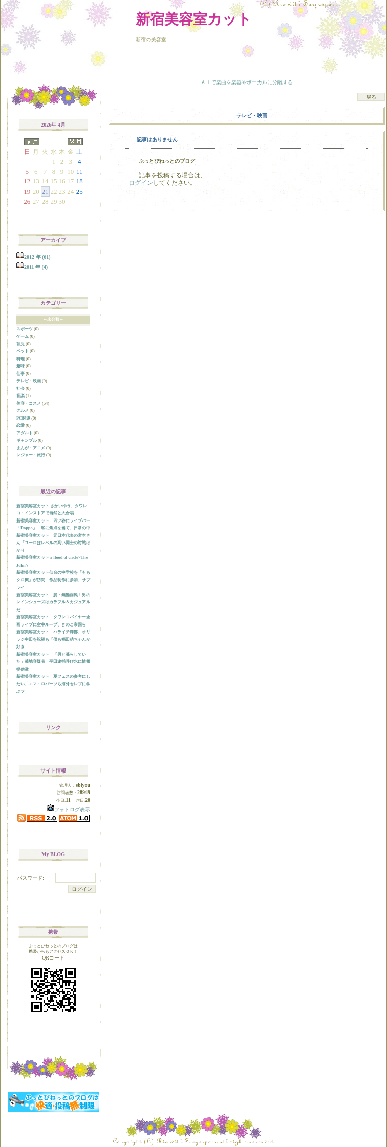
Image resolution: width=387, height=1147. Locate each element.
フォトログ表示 (68, 809)
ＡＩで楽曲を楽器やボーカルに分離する (247, 82)
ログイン (140, 182)
